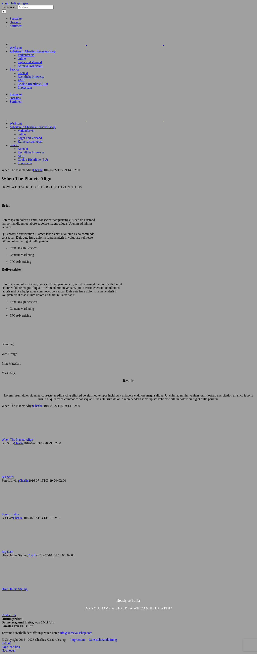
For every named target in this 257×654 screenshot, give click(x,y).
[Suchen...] (36, 7)
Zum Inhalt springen (15, 3)
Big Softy (8, 477)
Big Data (7, 551)
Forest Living (10, 514)
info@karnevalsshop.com (75, 633)
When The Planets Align (17, 439)
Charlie (38, 170)
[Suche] (4, 11)
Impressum (77, 639)
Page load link (11, 647)
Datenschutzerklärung (103, 639)
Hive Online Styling (15, 589)
